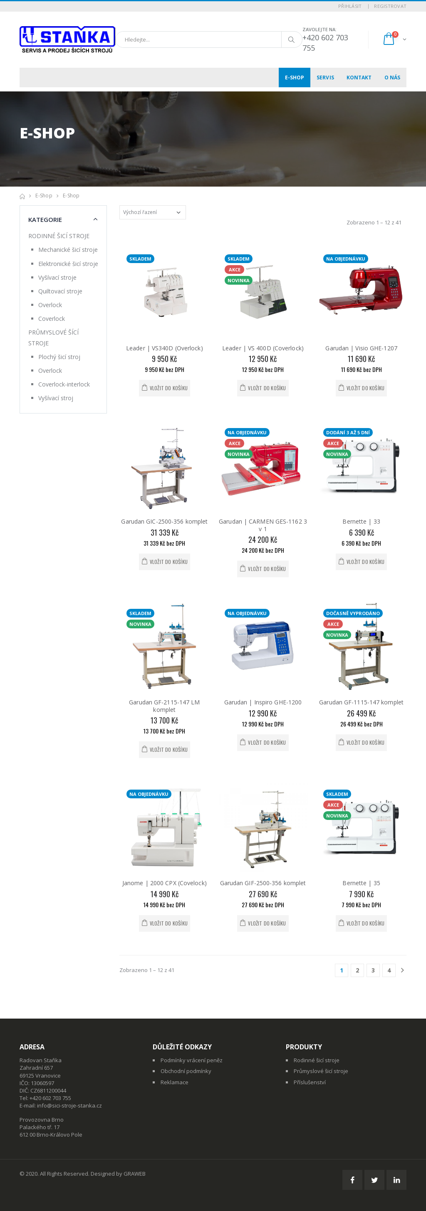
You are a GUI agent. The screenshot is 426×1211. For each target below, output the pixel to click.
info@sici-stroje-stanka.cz (69, 1105)
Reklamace (174, 1082)
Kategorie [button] (45, 219)
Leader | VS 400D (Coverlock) (263, 348)
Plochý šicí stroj (59, 357)
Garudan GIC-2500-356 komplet (164, 521)
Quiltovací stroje (60, 291)
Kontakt (359, 77)
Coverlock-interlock (64, 384)
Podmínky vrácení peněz (192, 1060)
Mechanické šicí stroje (68, 250)
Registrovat (390, 6)
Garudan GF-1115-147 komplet (361, 702)
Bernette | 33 (361, 521)
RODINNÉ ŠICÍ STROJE (58, 236)
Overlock (50, 305)
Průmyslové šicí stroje (321, 1071)
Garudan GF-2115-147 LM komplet (164, 706)
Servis (325, 77)
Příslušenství (310, 1082)
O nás (392, 77)
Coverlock (51, 318)
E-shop (295, 77)
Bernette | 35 (361, 883)
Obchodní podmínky (186, 1071)
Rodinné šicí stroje (316, 1060)
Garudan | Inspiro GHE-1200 (263, 702)
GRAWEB (135, 1173)
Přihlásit (350, 6)
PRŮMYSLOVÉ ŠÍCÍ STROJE (53, 337)
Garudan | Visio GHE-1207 (361, 348)
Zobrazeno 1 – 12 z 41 (374, 222)
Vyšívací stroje (57, 277)
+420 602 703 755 (50, 1098)
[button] (394, 39)
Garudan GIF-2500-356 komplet (263, 883)
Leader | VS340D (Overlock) (164, 348)
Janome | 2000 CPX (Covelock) (164, 883)
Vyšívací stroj (55, 398)
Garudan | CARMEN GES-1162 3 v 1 (263, 525)
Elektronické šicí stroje (68, 264)
